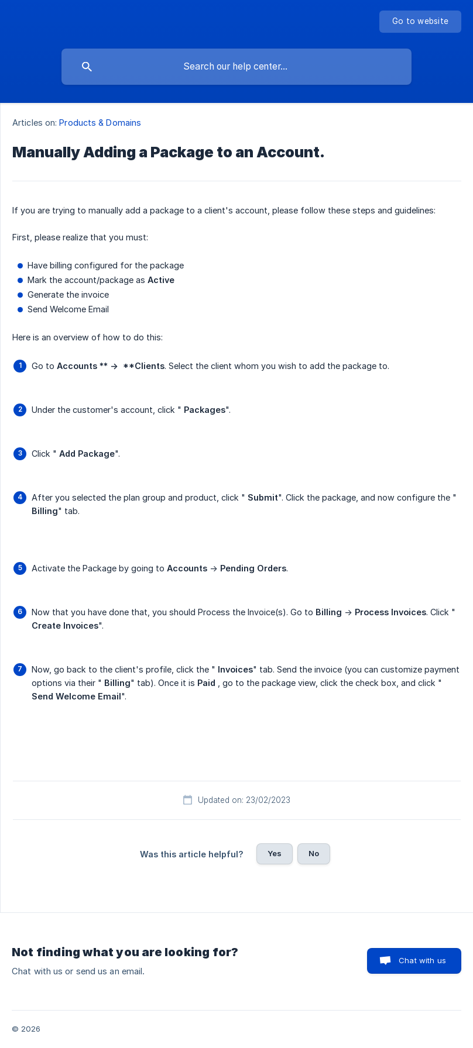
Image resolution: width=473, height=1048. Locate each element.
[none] (420, 22)
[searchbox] (236, 67)
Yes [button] (275, 853)
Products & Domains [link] (100, 122)
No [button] (314, 853)
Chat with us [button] (422, 960)
